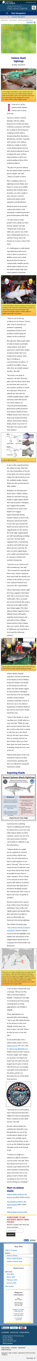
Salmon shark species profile (17, 1212)
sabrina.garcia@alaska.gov (18, 1049)
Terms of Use (14, 1332)
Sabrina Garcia (12, 1046)
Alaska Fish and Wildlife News (25, 20)
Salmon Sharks (12, 1255)
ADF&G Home (4, 20)
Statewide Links (31, 2)
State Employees (6, 1349)
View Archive (9, 1286)
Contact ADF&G (24, 1332)
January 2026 (11, 1283)
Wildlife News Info (18, 1311)
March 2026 (11, 1277)
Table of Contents (11, 1250)
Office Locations (8, 1343)
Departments (21, 1347)
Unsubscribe (18, 1319)
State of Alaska (9, 2)
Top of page (29, 1358)
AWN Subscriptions (18, 1315)
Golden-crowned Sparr (15, 1261)
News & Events (13, 20)
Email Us (4, 1354)
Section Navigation (18, 17)
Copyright (4, 1353)
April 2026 (10, 1274)
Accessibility (5, 1332)
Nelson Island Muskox (14, 1258)
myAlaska (14, 1347)
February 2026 (12, 1280)
